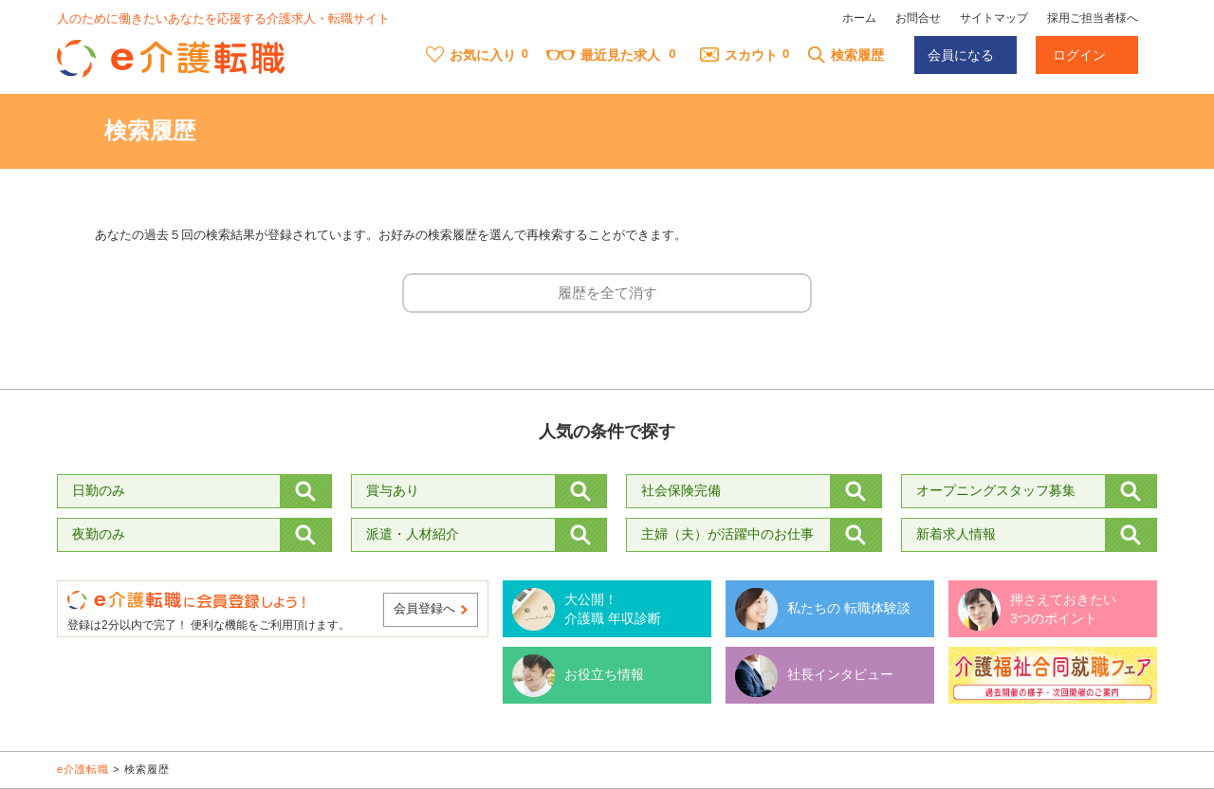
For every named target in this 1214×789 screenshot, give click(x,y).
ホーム (859, 18)
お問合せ (918, 18)
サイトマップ (994, 18)
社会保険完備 (681, 490)
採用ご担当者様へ (1092, 18)
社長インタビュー (840, 674)
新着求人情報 (956, 533)
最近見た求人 (603, 55)
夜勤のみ (98, 533)
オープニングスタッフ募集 (996, 490)
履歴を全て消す (607, 292)
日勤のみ (98, 490)
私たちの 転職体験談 (848, 607)
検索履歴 (845, 55)
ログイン (1079, 55)
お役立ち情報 (604, 674)
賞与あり (392, 490)
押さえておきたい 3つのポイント (1063, 609)
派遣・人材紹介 (412, 533)
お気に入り (471, 55)
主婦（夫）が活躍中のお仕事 (727, 533)
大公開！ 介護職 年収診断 (612, 609)
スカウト (739, 55)
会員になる (961, 55)
